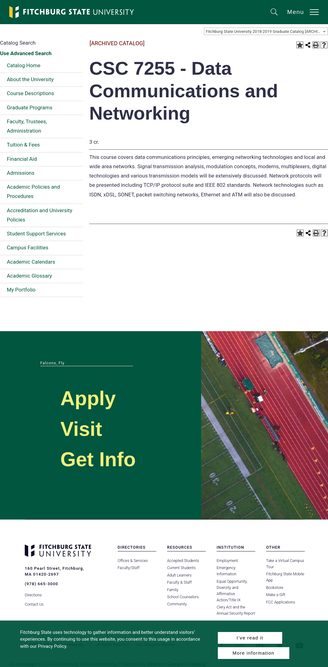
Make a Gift (275, 594)
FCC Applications (280, 602)
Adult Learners (179, 575)
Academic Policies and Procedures (33, 191)
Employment (227, 560)
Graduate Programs (29, 107)
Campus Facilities (27, 247)
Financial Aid (22, 159)
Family (172, 589)
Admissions (20, 173)
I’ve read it (249, 637)
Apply (88, 398)
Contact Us (34, 604)
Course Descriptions (30, 93)
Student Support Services (36, 233)
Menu (295, 12)
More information (253, 653)
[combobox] (266, 31)
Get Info (98, 459)
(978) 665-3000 (41, 583)
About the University (30, 79)
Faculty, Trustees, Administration (27, 126)
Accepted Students (183, 560)
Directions (33, 594)
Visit (81, 429)
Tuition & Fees (23, 145)
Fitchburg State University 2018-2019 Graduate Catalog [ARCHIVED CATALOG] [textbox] (266, 31)
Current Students (181, 567)
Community (177, 604)
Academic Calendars (31, 262)
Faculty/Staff (129, 567)
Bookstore (274, 587)
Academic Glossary (29, 276)
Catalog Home (23, 65)
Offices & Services (133, 560)
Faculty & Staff (179, 582)
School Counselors (183, 597)
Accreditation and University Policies (39, 215)
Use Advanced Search (25, 53)
